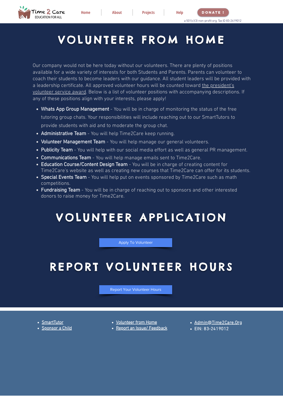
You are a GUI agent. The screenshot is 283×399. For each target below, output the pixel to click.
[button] (117, 12)
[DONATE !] (213, 12)
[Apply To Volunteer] (135, 242)
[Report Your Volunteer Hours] (135, 289)
